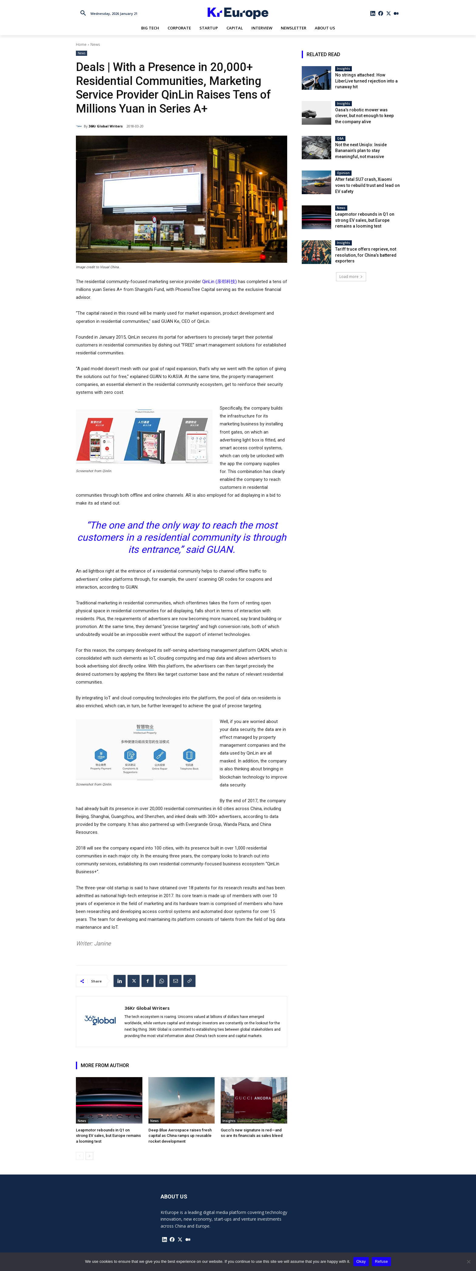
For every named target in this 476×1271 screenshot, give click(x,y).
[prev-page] (79, 1156)
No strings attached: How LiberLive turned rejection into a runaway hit (366, 81)
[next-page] (89, 1156)
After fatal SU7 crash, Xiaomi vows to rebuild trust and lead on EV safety (367, 185)
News (95, 44)
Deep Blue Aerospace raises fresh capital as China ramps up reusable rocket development (180, 1135)
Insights (229, 1121)
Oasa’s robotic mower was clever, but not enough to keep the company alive (364, 115)
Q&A (340, 138)
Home (81, 44)
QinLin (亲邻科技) (219, 281)
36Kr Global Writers (106, 126)
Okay (361, 1261)
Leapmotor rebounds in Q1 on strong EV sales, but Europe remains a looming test (108, 1135)
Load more (351, 276)
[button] (83, 13)
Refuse (381, 1261)
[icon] (373, 13)
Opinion (343, 173)
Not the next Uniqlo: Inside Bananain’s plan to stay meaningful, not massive (361, 150)
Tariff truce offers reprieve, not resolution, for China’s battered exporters (365, 255)
